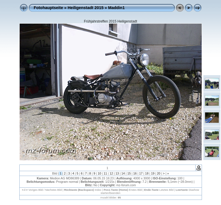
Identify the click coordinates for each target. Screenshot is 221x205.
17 (140, 173)
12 (111, 173)
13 (117, 173)
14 (123, 173)
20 (158, 173)
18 (146, 173)
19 (152, 173)
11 (105, 173)
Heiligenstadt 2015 (86, 7)
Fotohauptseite (48, 7)
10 (99, 173)
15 (129, 173)
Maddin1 (116, 7)
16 (134, 173)
